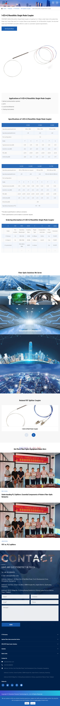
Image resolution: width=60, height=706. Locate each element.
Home (4, 8)
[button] (26, 435)
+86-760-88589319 (8, 572)
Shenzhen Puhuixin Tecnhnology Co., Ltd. (20, 694)
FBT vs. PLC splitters (9, 544)
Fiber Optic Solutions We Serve (30, 274)
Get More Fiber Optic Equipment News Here (30, 449)
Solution (4, 648)
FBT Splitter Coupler (26, 8)
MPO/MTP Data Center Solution (9, 644)
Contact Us (4, 658)
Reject (26, 703)
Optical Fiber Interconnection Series (11, 639)
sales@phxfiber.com (11, 576)
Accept (33, 703)
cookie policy (37, 700)
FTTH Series (16, 8)
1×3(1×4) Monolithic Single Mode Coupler (41, 8)
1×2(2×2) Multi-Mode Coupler (30, 430)
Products (10, 8)
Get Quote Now (9, 29)
